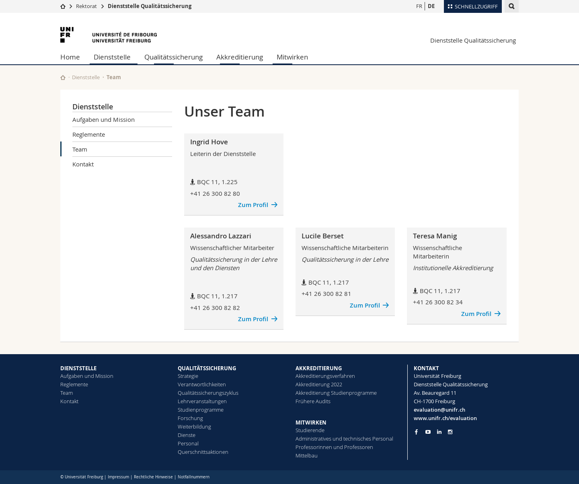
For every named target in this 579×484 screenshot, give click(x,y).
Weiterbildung (194, 426)
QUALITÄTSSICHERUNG (207, 368)
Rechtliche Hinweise (153, 477)
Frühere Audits (313, 401)
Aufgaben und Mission (103, 119)
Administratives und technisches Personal (344, 438)
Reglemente (88, 134)
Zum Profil (253, 205)
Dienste (186, 435)
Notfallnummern (193, 477)
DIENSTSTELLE (78, 368)
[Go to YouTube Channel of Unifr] (428, 432)
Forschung (190, 418)
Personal (188, 443)
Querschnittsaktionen (203, 451)
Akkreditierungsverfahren (325, 375)
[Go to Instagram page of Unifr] (450, 432)
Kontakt (83, 164)
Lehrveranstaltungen (202, 401)
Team (79, 149)
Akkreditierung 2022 (319, 384)
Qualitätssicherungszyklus (208, 392)
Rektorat (86, 6)
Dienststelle (112, 57)
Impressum (118, 477)
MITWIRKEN (311, 422)
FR (419, 6)
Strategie (188, 375)
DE (431, 6)
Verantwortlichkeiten (202, 384)
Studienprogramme (201, 409)
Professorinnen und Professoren (334, 447)
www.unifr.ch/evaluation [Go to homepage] (445, 418)
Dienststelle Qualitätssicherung (149, 6)
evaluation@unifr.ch (439, 409)
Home (70, 57)
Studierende (310, 430)
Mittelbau (307, 455)
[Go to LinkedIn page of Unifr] (439, 432)
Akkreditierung (239, 57)
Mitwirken (292, 57)
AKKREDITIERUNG (319, 368)
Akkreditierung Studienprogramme (336, 392)
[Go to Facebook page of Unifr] (416, 431)
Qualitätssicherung (173, 57)
